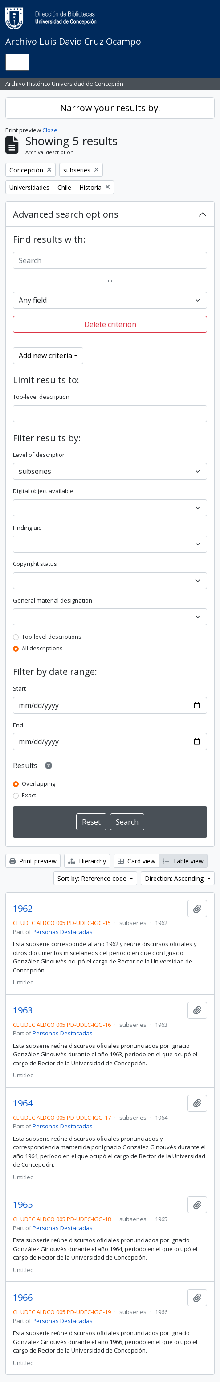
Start (19, 688)
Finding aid (27, 527)
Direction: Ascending (175, 878)
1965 (23, 1204)
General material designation (52, 600)
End (18, 725)
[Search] (110, 260)
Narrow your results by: (110, 108)
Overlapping (38, 783)
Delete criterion (110, 324)
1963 (23, 1010)
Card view (136, 861)
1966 (23, 1297)
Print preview (33, 861)
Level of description (39, 455)
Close (49, 130)
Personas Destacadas (63, 932)
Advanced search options (65, 214)
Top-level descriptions (51, 636)
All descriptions (42, 648)
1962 (23, 908)
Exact (29, 795)
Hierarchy (87, 861)
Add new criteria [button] (45, 355)
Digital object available (43, 491)
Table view (183, 861)
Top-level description (41, 397)
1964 (23, 1103)
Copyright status (35, 564)
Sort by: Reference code (92, 878)
